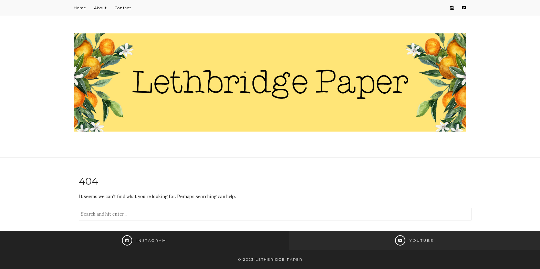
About (100, 8)
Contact (123, 8)
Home (80, 8)
